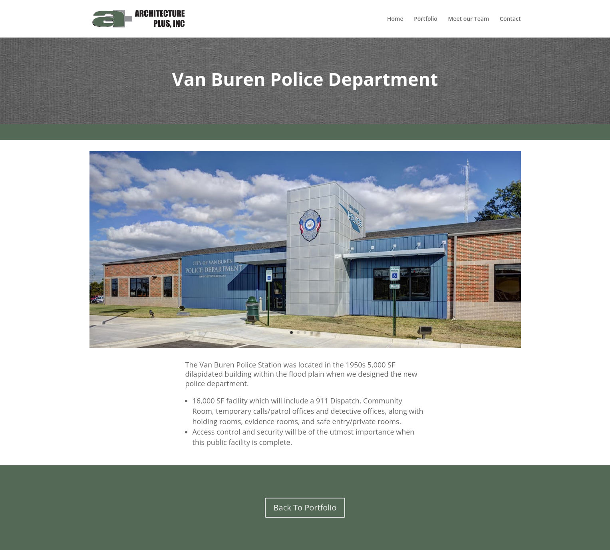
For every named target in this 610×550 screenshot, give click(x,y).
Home (395, 19)
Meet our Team (468, 19)
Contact (510, 19)
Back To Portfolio (305, 507)
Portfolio (425, 19)
